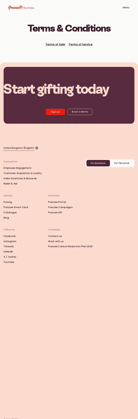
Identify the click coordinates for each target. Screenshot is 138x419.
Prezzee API (55, 212)
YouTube (9, 262)
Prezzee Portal (57, 202)
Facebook (10, 236)
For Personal (121, 163)
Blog (6, 217)
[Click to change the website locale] (21, 147)
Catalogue (10, 212)
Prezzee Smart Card (16, 207)
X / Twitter (10, 256)
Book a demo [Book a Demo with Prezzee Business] (80, 111)
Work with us (56, 241)
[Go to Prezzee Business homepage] (21, 7)
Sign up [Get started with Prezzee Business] (55, 111)
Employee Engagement (17, 168)
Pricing (8, 202)
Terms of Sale (55, 44)
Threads (9, 246)
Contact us (55, 236)
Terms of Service (81, 44)
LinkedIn (8, 251)
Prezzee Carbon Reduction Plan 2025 (70, 246)
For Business (98, 163)
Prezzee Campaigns (60, 207)
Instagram (10, 241)
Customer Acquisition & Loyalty (23, 173)
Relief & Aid (10, 183)
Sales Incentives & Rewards (20, 178)
